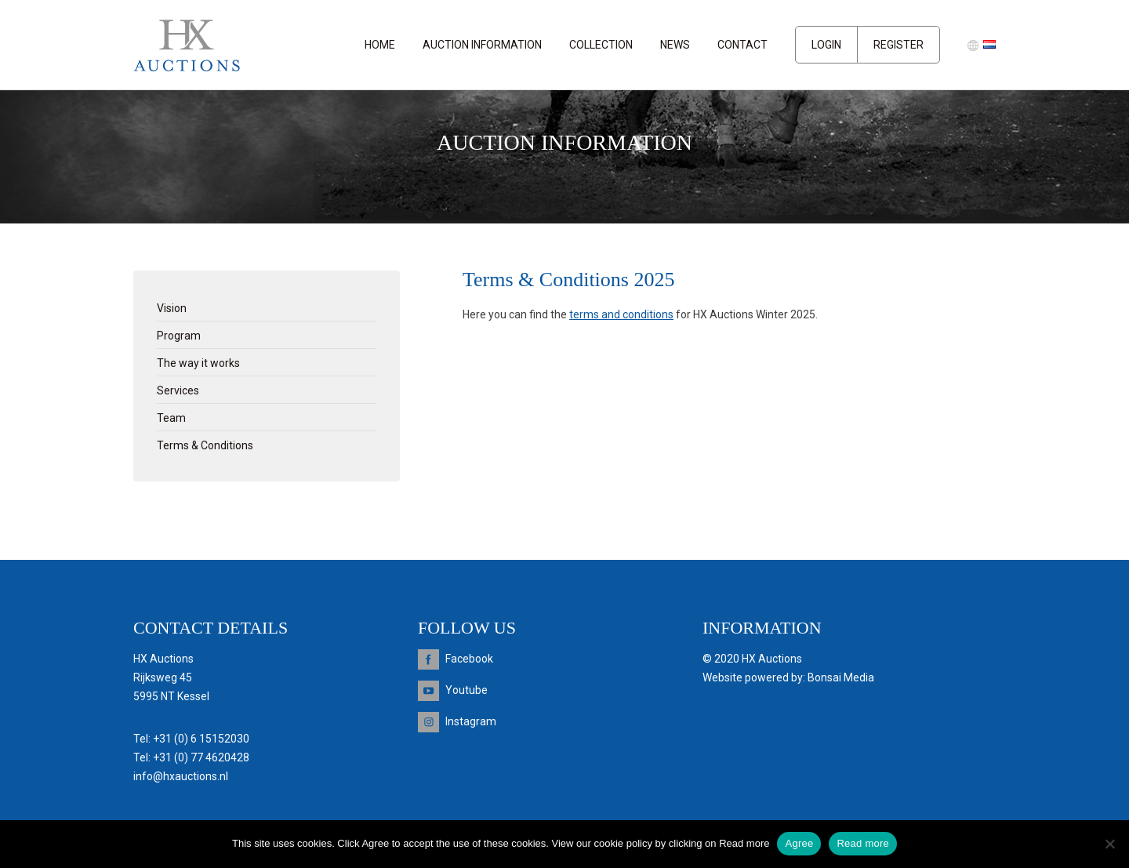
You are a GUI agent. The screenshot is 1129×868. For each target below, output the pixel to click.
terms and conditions (621, 314)
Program (179, 335)
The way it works (198, 363)
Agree (799, 843)
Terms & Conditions (205, 445)
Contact (742, 44)
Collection (601, 44)
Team (171, 418)
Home (380, 44)
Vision (172, 308)
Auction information (482, 44)
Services (178, 390)
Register (898, 44)
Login (826, 44)
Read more (863, 843)
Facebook (469, 658)
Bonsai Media (841, 677)
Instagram (470, 721)
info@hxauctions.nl (180, 776)
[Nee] (1109, 844)
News (675, 44)
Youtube (466, 690)
